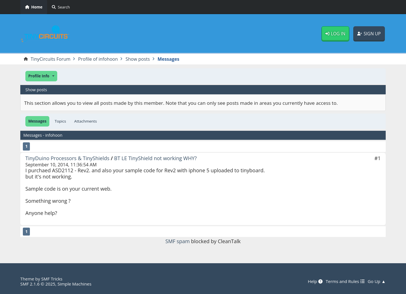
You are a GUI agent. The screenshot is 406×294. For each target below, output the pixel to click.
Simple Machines (74, 284)
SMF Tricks (51, 279)
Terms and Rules (345, 281)
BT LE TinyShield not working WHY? (155, 158)
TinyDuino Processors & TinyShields (67, 158)
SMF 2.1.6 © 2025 (37, 284)
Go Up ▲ (377, 281)
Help (315, 281)
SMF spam (178, 241)
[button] (41, 76)
